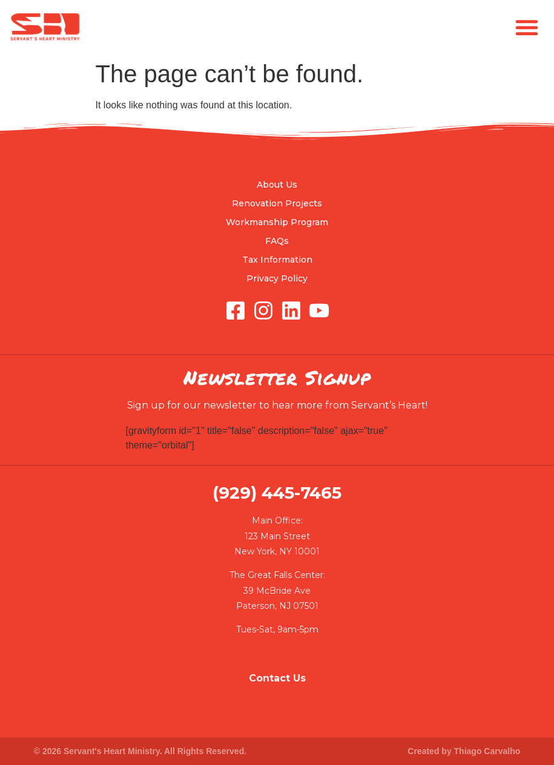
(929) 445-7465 (277, 492)
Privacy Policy (277, 278)
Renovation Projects (277, 203)
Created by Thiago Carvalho (463, 751)
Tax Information (277, 259)
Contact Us (277, 678)
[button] (527, 27)
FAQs (277, 240)
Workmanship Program (277, 222)
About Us (277, 184)
